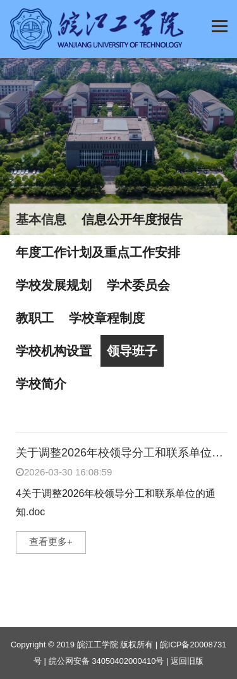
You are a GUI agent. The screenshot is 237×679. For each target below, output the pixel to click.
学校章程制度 (107, 318)
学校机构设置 (54, 351)
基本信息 (41, 219)
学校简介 (41, 384)
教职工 (35, 318)
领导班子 (132, 351)
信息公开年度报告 (132, 219)
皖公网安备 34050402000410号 (106, 661)
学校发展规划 (54, 285)
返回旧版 (187, 661)
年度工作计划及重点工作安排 (98, 252)
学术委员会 (138, 285)
